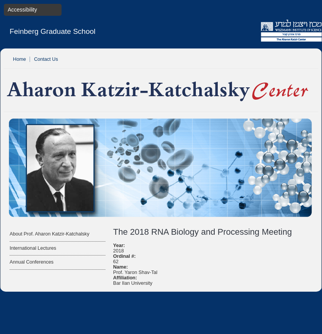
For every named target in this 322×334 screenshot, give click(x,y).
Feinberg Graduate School (52, 31)
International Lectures (33, 248)
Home (19, 59)
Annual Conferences (31, 262)
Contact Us (46, 59)
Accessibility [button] (22, 10)
